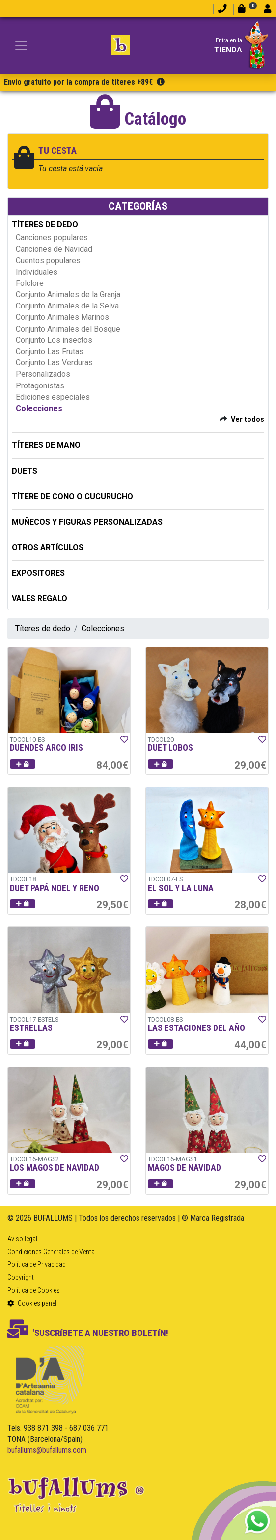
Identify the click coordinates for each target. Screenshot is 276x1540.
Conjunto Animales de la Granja (68, 294)
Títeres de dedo (42, 628)
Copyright (20, 1277)
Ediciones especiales (53, 397)
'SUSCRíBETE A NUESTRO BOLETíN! (87, 1332)
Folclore (30, 283)
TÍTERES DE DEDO (45, 224)
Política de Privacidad (36, 1264)
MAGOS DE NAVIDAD (184, 1168)
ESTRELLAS (31, 1028)
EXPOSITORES (38, 573)
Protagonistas (40, 385)
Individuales (36, 272)
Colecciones (39, 408)
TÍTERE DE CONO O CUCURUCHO (72, 496)
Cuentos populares (48, 260)
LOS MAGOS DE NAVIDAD (54, 1168)
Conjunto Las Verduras (54, 362)
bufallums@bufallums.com (46, 1450)
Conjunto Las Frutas (49, 351)
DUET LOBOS (170, 748)
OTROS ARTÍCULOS (47, 547)
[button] (22, 764)
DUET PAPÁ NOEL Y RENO (54, 888)
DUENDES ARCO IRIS (46, 748)
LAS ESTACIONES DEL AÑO (196, 1028)
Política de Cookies (33, 1290)
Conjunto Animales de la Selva (67, 305)
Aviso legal (22, 1239)
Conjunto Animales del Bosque (68, 329)
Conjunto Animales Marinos (62, 317)
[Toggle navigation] (21, 45)
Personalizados (43, 374)
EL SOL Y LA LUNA (181, 888)
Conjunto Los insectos (54, 340)
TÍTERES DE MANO (46, 445)
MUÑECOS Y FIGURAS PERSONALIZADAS (87, 522)
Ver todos (247, 419)
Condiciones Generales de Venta (51, 1252)
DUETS (24, 471)
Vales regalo (39, 598)
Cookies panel (31, 1303)
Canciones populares (52, 237)
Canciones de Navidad (54, 249)
